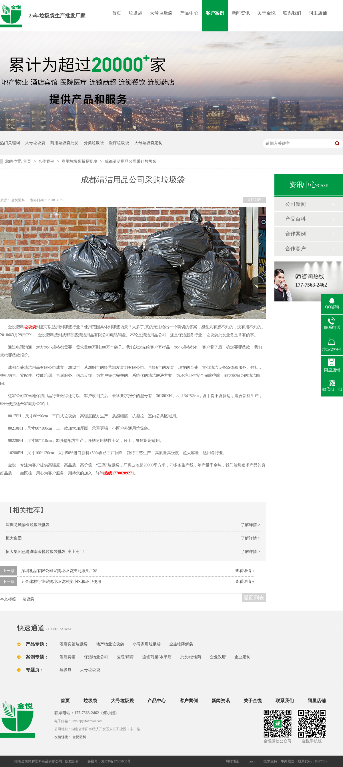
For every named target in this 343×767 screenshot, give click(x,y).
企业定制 (242, 657)
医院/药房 (125, 657)
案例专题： (37, 657)
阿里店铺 (318, 13)
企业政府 (218, 657)
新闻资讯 (241, 13)
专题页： (35, 669)
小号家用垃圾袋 (147, 644)
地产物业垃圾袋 (110, 644)
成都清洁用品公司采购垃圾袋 (131, 161)
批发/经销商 (190, 657)
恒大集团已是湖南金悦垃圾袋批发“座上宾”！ (45, 551)
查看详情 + (244, 571)
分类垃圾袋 (94, 143)
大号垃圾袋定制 (148, 143)
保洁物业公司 (96, 657)
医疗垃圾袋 (119, 143)
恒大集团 (14, 538)
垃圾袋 (135, 13)
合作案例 (46, 161)
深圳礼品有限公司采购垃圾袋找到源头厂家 (59, 571)
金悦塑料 (79, 737)
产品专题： (37, 644)
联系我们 (292, 13)
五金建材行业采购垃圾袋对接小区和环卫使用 (61, 581)
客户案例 (215, 13)
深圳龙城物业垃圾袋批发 (28, 525)
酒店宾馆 (67, 657)
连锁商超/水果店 (157, 657)
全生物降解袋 (181, 644)
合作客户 (295, 248)
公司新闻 (295, 204)
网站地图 (232, 761)
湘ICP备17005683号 (116, 761)
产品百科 (295, 219)
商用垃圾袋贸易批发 (80, 161)
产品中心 (189, 13)
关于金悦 (266, 13)
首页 (116, 13)
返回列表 (254, 200)
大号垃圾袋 (161, 13)
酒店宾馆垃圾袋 (73, 644)
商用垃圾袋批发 (64, 143)
